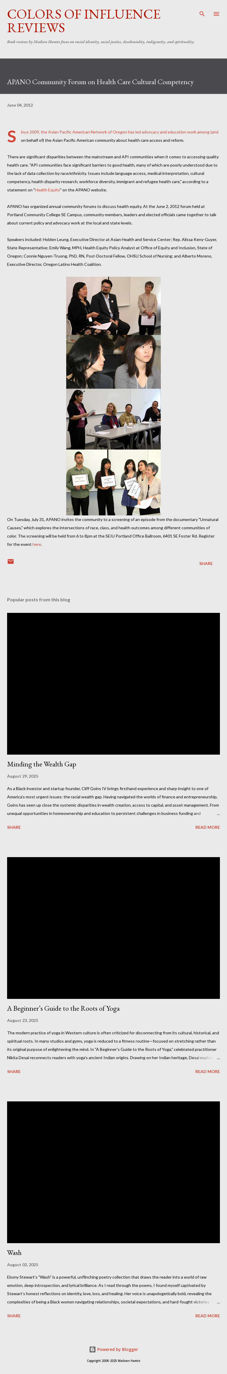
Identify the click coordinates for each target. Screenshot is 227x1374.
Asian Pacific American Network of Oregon (87, 131)
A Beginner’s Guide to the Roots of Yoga (63, 1008)
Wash (14, 1252)
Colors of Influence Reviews (83, 20)
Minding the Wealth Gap (41, 764)
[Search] (202, 10)
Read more (207, 827)
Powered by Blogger (113, 1349)
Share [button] (206, 563)
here (37, 544)
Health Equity (47, 189)
